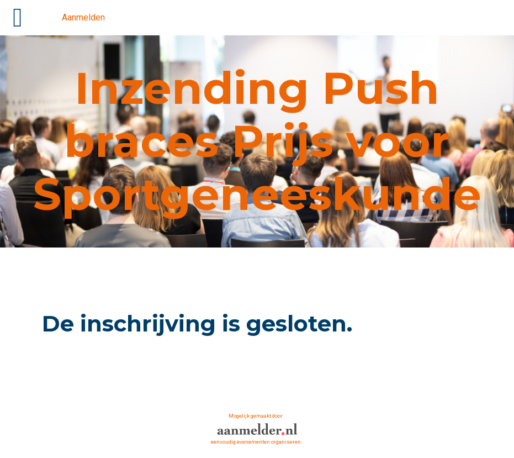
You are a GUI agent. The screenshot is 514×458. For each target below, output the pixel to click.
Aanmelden (83, 17)
